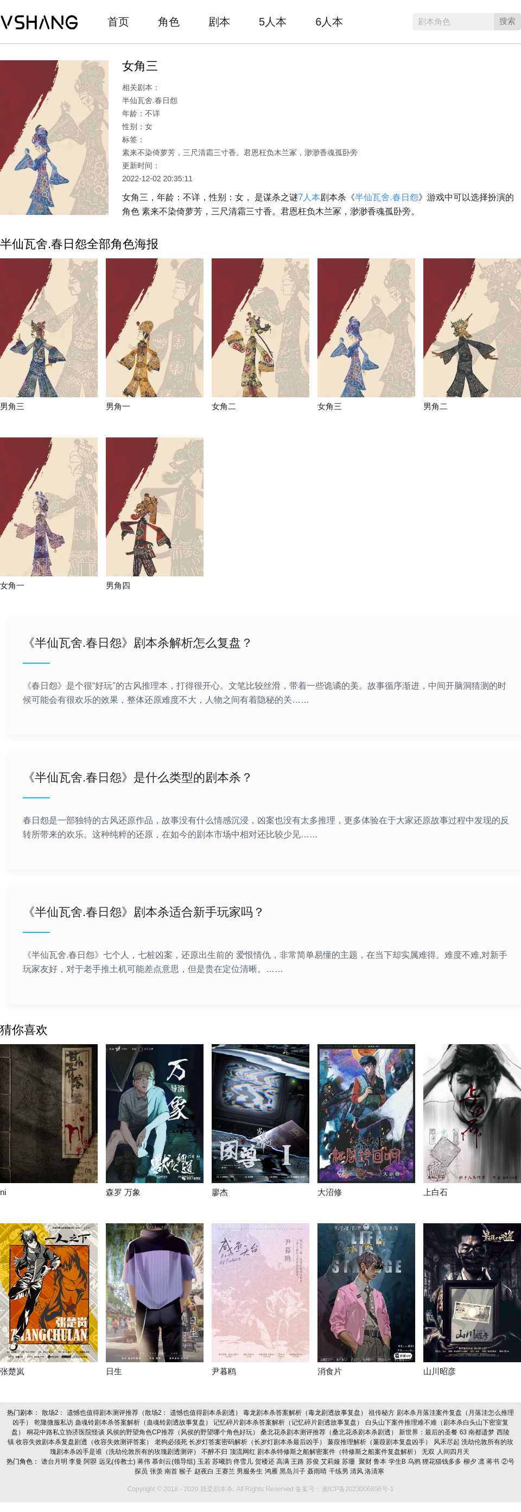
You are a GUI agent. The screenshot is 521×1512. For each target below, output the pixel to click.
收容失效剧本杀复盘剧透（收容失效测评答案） (85, 1442)
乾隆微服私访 (54, 1422)
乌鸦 (415, 1461)
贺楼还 (265, 1461)
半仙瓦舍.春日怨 (386, 197)
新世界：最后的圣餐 (429, 1432)
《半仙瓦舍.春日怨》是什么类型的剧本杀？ (138, 777)
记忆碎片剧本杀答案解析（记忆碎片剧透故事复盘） (289, 1422)
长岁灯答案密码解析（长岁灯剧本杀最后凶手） (258, 1442)
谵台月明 (55, 1461)
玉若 (205, 1461)
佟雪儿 (244, 1461)
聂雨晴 (317, 1471)
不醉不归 (215, 1452)
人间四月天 (454, 1452)
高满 (283, 1461)
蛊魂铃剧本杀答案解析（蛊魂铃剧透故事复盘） (144, 1422)
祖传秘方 (382, 1412)
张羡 (157, 1471)
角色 (169, 22)
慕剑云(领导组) (174, 1461)
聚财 (365, 1461)
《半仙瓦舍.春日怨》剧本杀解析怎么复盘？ (138, 643)
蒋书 (493, 1461)
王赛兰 (226, 1471)
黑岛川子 (293, 1471)
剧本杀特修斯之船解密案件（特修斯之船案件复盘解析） (339, 1452)
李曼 (76, 1461)
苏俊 (313, 1461)
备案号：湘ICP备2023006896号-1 (344, 1489)
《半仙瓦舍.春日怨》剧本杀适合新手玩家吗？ (144, 912)
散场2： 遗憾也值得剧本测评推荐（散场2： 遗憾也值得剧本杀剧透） (142, 1412)
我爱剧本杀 (39, 19)
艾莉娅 (331, 1461)
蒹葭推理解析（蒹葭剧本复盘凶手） (380, 1442)
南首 (171, 1471)
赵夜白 (204, 1471)
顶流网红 (243, 1452)
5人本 (273, 22)
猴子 (186, 1471)
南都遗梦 (482, 1432)
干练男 (339, 1471)
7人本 (309, 197)
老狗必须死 (172, 1442)
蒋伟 (144, 1461)
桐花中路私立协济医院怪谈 (66, 1432)
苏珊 (349, 1461)
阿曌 (91, 1461)
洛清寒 (375, 1471)
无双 (429, 1452)
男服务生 (250, 1471)
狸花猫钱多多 (442, 1461)
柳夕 (470, 1461)
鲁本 (380, 1461)
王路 (298, 1461)
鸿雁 (272, 1471)
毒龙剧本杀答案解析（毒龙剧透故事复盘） (305, 1412)
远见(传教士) (118, 1461)
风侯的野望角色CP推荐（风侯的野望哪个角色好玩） (183, 1432)
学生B (398, 1461)
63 (464, 1432)
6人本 (329, 22)
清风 (357, 1471)
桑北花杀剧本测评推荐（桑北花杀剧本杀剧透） (329, 1432)
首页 (118, 22)
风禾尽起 (447, 1442)
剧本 (219, 22)
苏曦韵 (222, 1461)
